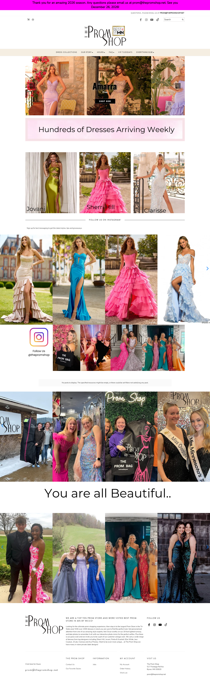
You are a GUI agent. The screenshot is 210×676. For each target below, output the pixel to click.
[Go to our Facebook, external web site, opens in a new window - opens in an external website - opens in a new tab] (141, 20)
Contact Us (70, 652)
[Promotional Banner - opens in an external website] (105, 348)
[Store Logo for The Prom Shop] (105, 36)
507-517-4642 (157, 667)
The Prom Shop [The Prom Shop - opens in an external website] (153, 651)
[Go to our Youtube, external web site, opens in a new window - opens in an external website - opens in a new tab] (152, 20)
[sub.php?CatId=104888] (105, 85)
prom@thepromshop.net (172, 13)
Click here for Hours (33, 651)
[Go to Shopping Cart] (28, 19)
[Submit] (183, 19)
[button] (66, 52)
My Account (124, 652)
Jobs (94, 652)
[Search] (174, 19)
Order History (125, 656)
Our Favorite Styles (73, 656)
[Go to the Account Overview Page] (33, 20)
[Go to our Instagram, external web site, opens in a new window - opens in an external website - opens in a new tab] (146, 20)
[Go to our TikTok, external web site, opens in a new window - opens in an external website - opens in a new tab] (157, 19)
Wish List (123, 660)
